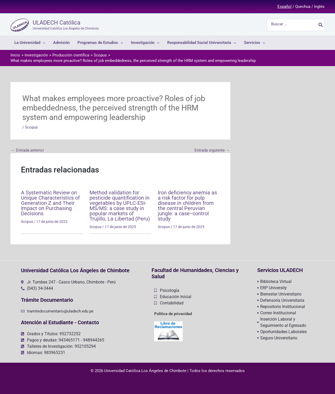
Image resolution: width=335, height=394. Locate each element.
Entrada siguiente (212, 150)
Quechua (302, 6)
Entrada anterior (27, 150)
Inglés (319, 6)
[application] (42, 43)
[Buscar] (320, 25)
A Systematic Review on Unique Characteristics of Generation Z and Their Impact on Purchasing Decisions (50, 203)
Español (284, 6)
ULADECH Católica (56, 22)
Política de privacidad (173, 313)
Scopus (31, 127)
